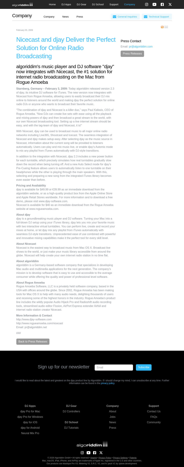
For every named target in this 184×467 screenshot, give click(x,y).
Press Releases (132, 53)
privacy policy (107, 383)
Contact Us (154, 411)
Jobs (113, 416)
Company (129, 4)
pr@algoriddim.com (141, 46)
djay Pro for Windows (30, 416)
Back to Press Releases (33, 341)
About (112, 411)
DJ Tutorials (71, 427)
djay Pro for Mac (30, 411)
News (65, 16)
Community (154, 422)
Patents (133, 458)
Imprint (94, 458)
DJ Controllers (71, 411)
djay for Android (30, 427)
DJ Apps (66, 4)
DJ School (98, 4)
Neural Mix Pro (30, 433)
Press (79, 16)
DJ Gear (81, 4)
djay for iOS (30, 422)
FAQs (153, 416)
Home (52, 4)
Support (113, 4)
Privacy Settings (120, 458)
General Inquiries (127, 16)
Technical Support (159, 16)
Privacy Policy (105, 458)
